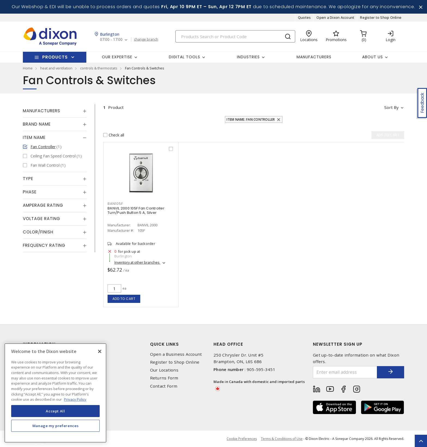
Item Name (34, 137)
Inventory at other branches (137, 262)
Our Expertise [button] (117, 57)
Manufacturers (314, 57)
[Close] (100, 351)
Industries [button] (248, 57)
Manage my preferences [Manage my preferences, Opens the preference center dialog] (55, 425)
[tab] (55, 111)
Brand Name (37, 124)
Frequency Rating (44, 245)
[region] (55, 393)
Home (28, 68)
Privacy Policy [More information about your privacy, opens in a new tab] (75, 399)
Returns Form (164, 378)
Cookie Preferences (242, 438)
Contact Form (164, 386)
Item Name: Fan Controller (251, 119)
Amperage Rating (43, 205)
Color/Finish (38, 232)
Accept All (55, 411)
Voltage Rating (41, 218)
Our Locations (164, 370)
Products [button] (55, 57)
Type (28, 178)
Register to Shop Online (380, 17)
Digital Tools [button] (184, 57)
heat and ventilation (56, 68)
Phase (29, 192)
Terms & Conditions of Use (282, 438)
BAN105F (115, 203)
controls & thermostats (98, 68)
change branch (146, 39)
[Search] (235, 36)
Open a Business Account (176, 354)
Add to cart (124, 298)
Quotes (304, 17)
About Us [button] (372, 57)
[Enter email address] (345, 372)
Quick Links (164, 344)
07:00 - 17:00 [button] (111, 39)
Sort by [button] (391, 107)
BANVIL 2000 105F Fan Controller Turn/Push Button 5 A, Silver (136, 210)
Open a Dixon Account (335, 17)
